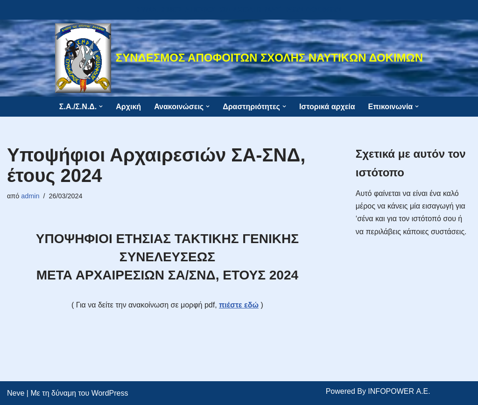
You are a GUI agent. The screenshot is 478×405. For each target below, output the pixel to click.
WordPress (109, 393)
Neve (15, 393)
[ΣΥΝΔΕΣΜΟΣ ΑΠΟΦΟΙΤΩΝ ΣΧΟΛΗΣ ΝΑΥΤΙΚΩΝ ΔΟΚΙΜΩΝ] (239, 58)
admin (30, 196)
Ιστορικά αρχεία (327, 107)
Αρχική (128, 107)
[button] (101, 106)
